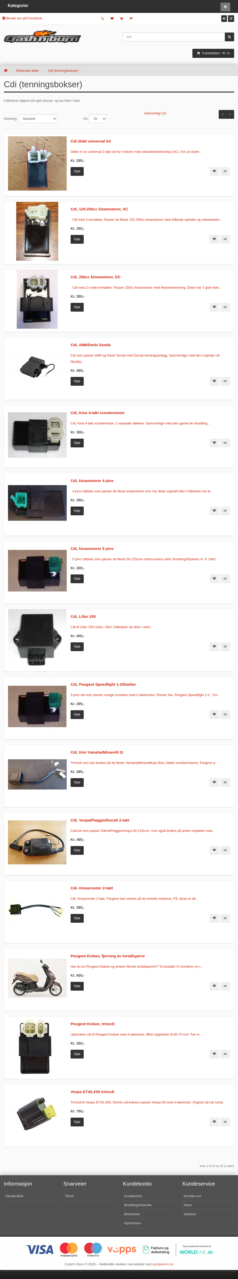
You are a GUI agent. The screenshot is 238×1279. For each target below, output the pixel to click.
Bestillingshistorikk (137, 1205)
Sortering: (10, 119)
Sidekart (190, 1214)
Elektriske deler (27, 71)
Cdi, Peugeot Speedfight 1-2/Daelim (103, 684)
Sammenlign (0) (155, 113)
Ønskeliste (132, 1214)
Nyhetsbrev (132, 1223)
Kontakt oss (192, 1196)
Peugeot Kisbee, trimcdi (93, 1024)
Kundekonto (133, 1196)
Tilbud (69, 1196)
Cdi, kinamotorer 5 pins (92, 548)
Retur (188, 1205)
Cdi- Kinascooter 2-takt (92, 888)
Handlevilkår (14, 1196)
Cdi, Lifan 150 (83, 616)
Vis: (85, 119)
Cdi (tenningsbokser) (63, 71)
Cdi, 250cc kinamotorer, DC (96, 277)
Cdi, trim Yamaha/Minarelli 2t (97, 752)
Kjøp (77, 171)
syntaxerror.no (162, 1264)
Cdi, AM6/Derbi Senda (90, 345)
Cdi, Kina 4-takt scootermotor (98, 412)
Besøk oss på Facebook (22, 18)
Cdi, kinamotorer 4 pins (92, 480)
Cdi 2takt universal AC (91, 141)
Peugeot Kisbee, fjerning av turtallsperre (108, 956)
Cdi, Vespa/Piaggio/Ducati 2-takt (100, 820)
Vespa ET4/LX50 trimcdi (92, 1091)
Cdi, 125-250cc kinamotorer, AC (99, 209)
